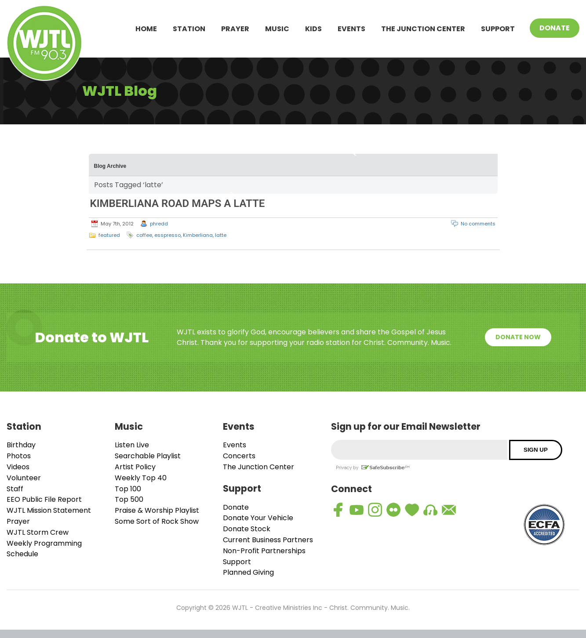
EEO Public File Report (44, 499)
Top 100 (128, 489)
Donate (554, 28)
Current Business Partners (268, 540)
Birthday (21, 445)
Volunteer (24, 478)
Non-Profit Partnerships (264, 551)
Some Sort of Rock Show (157, 521)
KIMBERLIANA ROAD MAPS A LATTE (177, 203)
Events (351, 29)
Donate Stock (246, 529)
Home (146, 29)
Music (277, 29)
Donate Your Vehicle (258, 518)
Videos (18, 467)
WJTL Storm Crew (38, 532)
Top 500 (129, 499)
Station (189, 29)
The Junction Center (423, 29)
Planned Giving (248, 572)
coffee (144, 235)
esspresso (167, 235)
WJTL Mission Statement (49, 510)
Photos (19, 456)
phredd (159, 223)
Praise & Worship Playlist (157, 510)
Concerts (239, 456)
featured (109, 235)
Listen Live (132, 445)
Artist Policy (135, 467)
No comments (478, 223)
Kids (313, 29)
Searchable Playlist (148, 456)
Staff (15, 489)
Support (498, 29)
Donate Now (518, 337)
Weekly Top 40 (141, 478)
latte (220, 235)
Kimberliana (198, 235)
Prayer (235, 29)
